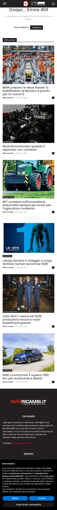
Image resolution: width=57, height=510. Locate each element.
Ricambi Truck (8, 197)
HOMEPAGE (36, 27)
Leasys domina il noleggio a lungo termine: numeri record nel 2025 (27, 262)
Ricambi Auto (8, 142)
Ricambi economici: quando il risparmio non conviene (24, 148)
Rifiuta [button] (15, 498)
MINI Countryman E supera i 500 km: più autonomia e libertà (26, 376)
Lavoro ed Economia (10, 312)
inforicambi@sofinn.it (22, 443)
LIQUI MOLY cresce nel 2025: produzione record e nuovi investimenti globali (22, 319)
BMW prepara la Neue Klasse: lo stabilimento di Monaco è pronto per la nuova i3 (26, 91)
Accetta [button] (41, 498)
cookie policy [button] (48, 476)
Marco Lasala (8, 98)
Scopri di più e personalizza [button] (28, 504)
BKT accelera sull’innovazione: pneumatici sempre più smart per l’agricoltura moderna (27, 205)
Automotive (7, 83)
